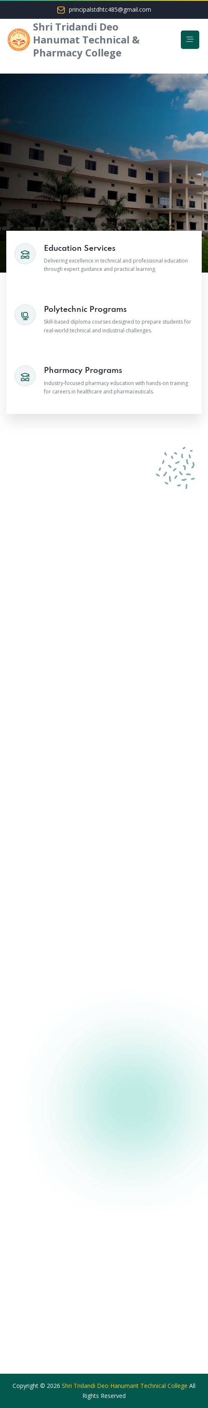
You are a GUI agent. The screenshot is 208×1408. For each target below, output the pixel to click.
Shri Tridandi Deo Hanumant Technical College (125, 1386)
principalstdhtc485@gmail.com (110, 9)
